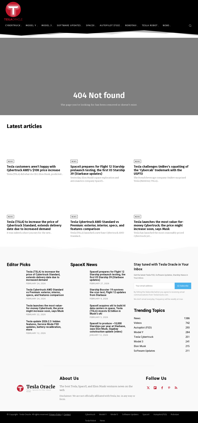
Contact (67, 413)
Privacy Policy (55, 413)
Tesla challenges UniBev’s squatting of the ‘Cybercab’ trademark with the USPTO (161, 170)
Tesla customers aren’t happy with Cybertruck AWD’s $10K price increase (34, 168)
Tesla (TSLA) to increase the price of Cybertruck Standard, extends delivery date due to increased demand (34, 225)
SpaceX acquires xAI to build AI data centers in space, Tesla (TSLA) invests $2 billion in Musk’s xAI (107, 309)
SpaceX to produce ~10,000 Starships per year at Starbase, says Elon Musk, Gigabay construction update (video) (108, 326)
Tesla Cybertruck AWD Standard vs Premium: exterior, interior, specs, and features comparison (97, 225)
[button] (190, 25)
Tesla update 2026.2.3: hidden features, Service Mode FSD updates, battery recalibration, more (43, 324)
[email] (154, 285)
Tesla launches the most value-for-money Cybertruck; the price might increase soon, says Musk (158, 225)
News (10, 162)
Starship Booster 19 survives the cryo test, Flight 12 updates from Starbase (108, 291)
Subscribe (182, 285)
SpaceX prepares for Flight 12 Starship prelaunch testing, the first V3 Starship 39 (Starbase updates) (97, 170)
